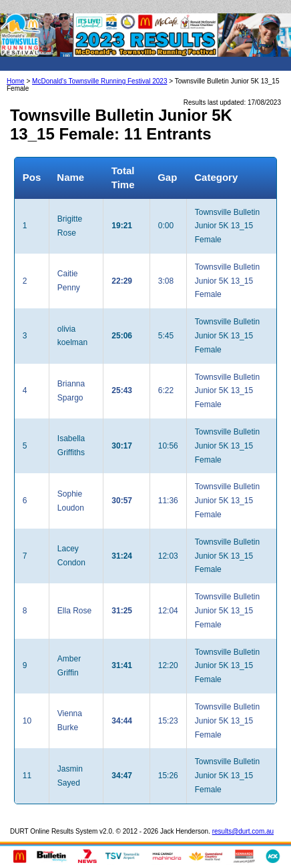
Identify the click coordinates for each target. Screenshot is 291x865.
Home (16, 81)
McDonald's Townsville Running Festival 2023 (99, 81)
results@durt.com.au (243, 831)
